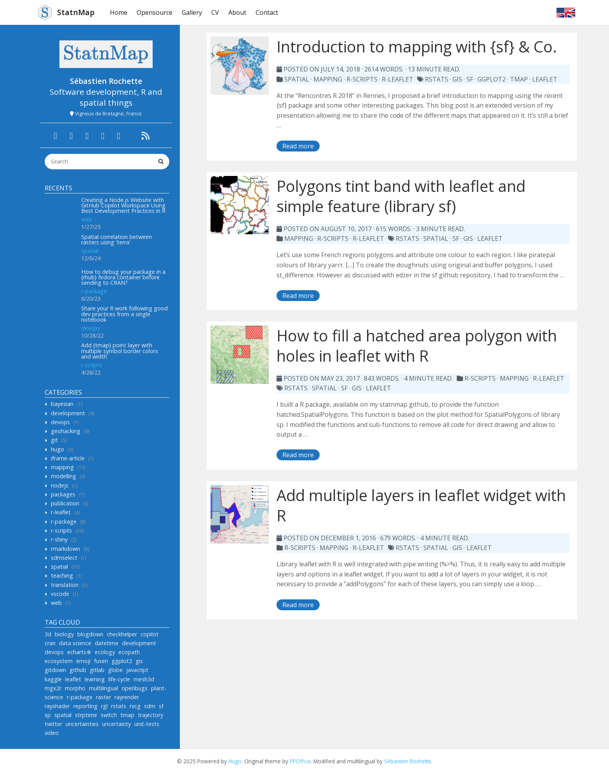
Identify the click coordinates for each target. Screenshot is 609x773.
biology (64, 634)
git (54, 440)
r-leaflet (60, 512)
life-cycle (119, 679)
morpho (75, 688)
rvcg (135, 706)
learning (95, 679)
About (237, 12)
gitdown (55, 670)
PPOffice (300, 761)
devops (90, 328)
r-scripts (91, 365)
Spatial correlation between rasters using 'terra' (116, 239)
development (68, 413)
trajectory (150, 715)
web (86, 219)
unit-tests (146, 724)
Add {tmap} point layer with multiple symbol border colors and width (119, 350)
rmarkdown (65, 548)
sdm (149, 706)
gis (139, 661)
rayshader (57, 706)
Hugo (235, 761)
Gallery (192, 12)
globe (115, 670)
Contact (267, 12)
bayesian (62, 403)
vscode (60, 593)
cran (50, 643)
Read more (298, 146)
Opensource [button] (154, 12)
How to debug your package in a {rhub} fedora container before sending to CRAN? (123, 277)
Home (118, 12)
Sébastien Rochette (407, 761)
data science (75, 643)
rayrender (127, 697)
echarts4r (79, 652)
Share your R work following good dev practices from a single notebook (124, 314)
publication (65, 503)
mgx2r (53, 688)
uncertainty (116, 724)
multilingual (103, 688)
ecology (105, 652)
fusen (101, 661)
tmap (127, 715)
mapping (62, 467)
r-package (94, 291)
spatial (89, 250)
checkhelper (122, 634)
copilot (149, 634)
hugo (57, 449)
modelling (63, 476)
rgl (104, 706)
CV (215, 12)
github (78, 670)
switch (109, 715)
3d (48, 634)
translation (64, 584)
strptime (86, 715)
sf (161, 706)
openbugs (135, 688)
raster (103, 697)
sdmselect (64, 557)
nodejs (59, 485)
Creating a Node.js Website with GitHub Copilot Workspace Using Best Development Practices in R (123, 205)
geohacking (65, 431)
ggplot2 (121, 661)
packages (63, 494)
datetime (106, 643)
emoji (83, 661)
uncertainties (82, 724)
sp (48, 715)
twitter (53, 724)
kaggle (53, 679)
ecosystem (59, 661)
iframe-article (67, 458)
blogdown (90, 634)
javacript (137, 670)
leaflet (73, 679)
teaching (62, 575)
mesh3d (144, 679)
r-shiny (59, 539)
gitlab (97, 670)
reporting (85, 706)
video (52, 732)
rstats (118, 706)
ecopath (129, 652)
